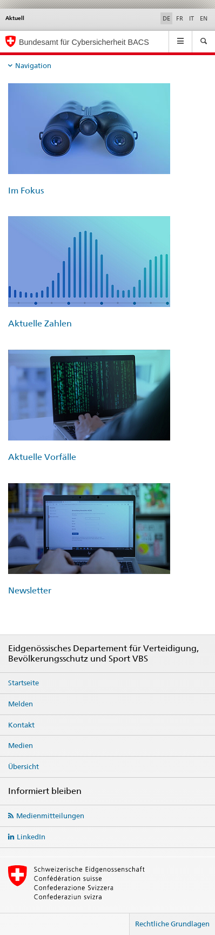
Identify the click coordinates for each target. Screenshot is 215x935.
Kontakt (21, 724)
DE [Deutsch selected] (166, 18)
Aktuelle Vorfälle (42, 457)
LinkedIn (31, 836)
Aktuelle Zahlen (40, 323)
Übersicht (23, 766)
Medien (20, 745)
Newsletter (29, 590)
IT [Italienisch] (191, 18)
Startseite (23, 682)
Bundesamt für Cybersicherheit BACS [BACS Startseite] (84, 42)
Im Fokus (26, 190)
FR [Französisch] (179, 18)
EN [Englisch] (203, 18)
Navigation (33, 65)
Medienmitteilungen (50, 815)
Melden (20, 703)
